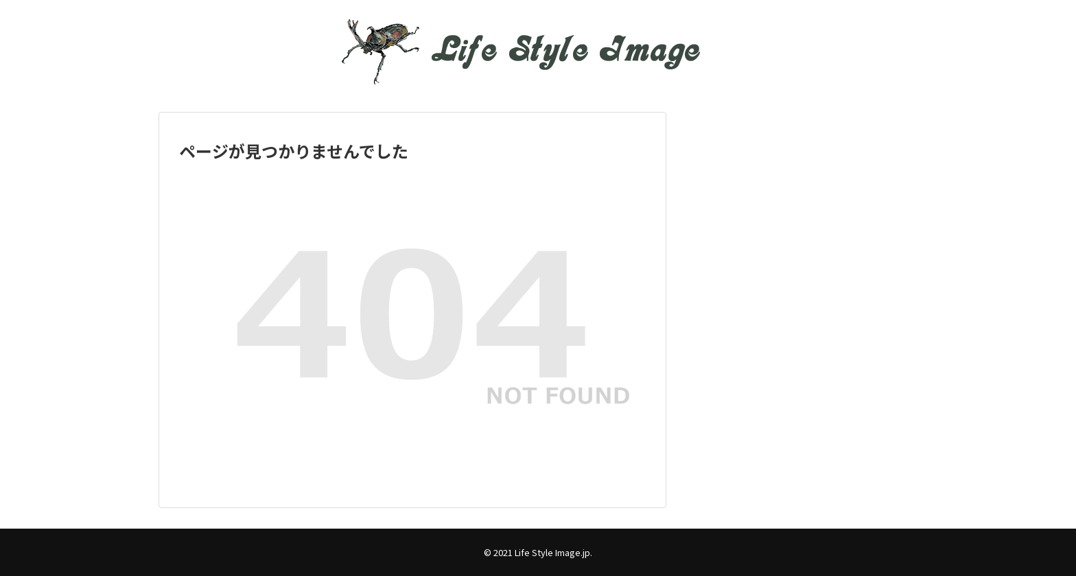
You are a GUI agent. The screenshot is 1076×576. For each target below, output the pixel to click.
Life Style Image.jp (552, 552)
